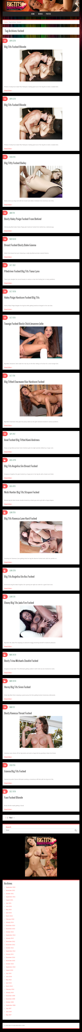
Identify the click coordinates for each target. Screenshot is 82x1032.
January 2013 (10, 938)
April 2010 (9, 983)
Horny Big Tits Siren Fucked (17, 687)
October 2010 (10, 964)
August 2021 (9, 900)
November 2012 (10, 944)
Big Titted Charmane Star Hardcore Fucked (24, 382)
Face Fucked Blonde (13, 797)
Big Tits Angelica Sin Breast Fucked (21, 466)
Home (33, 14)
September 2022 (10, 887)
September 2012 (10, 951)
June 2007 (9, 1011)
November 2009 (10, 999)
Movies (40, 14)
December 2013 (10, 925)
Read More (8, 90)
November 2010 (10, 960)
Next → (12, 817)
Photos (48, 14)
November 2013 (10, 928)
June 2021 (9, 906)
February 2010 (10, 989)
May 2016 (9, 909)
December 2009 (10, 995)
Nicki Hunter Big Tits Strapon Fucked (21, 492)
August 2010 (9, 970)
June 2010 (9, 976)
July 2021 (8, 903)
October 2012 (10, 948)
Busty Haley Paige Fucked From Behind (22, 219)
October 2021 (10, 893)
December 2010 (10, 957)
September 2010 (10, 967)
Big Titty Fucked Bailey (15, 163)
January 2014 (10, 922)
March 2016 (9, 916)
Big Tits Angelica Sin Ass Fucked (19, 576)
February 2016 (10, 919)
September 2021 (10, 897)
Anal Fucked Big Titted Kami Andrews (22, 440)
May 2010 (9, 980)
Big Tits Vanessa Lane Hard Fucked (20, 518)
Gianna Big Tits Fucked (15, 771)
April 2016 (9, 913)
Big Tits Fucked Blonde (15, 47)
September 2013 (10, 935)
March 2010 (9, 986)
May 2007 (9, 1015)
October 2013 (10, 932)
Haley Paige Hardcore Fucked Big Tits (22, 297)
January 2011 (10, 954)
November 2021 (10, 890)
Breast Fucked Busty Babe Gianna (20, 245)
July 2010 (8, 973)
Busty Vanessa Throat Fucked (18, 713)
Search (8, 827)
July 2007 (8, 1008)
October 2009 (10, 1002)
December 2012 (10, 941)
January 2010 (10, 992)
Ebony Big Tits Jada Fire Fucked (19, 603)
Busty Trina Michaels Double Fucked (21, 661)
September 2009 (10, 1005)
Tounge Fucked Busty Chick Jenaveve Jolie (23, 324)
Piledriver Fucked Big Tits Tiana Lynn (22, 271)
